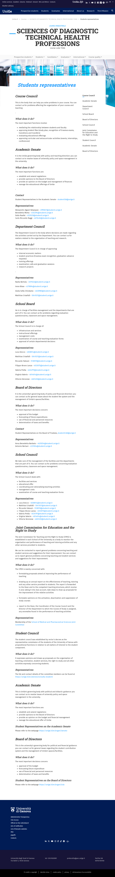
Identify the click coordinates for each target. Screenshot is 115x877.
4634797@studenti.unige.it (38, 370)
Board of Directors (90, 119)
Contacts (52, 2)
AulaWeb (16, 2)
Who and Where (44, 2)
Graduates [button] (65, 57)
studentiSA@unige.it (66, 199)
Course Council (88, 95)
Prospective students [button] (23, 57)
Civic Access (15, 820)
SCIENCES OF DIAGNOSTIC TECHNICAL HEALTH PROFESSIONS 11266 (53, 19)
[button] (29, 11)
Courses (24, 19)
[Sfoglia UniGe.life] (79, 4)
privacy (67, 872)
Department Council (87, 107)
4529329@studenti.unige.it (38, 215)
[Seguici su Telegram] (104, 2)
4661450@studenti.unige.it (42, 379)
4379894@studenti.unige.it (37, 286)
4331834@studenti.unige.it (41, 446)
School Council (88, 125)
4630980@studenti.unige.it (46, 291)
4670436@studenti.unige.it (45, 218)
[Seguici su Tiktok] (101, 2)
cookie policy (57, 872)
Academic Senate (89, 101)
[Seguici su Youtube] (92, 2)
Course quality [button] (94, 57)
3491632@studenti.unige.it (39, 282)
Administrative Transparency (20, 817)
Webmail (29, 2)
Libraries (22, 2)
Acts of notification (17, 826)
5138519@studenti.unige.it (41, 361)
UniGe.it (15, 19)
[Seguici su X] (89, 2)
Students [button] (39, 57)
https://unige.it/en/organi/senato (53, 731)
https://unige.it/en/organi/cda (51, 785)
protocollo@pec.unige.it (76, 858)
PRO (12, 832)
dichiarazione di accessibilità (81, 872)
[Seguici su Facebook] (98, 2)
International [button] (78, 57)
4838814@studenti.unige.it (38, 352)
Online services (7, 2)
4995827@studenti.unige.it (51, 210)
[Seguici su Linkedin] (86, 2)
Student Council (89, 140)
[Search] (112, 10)
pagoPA (13, 835)
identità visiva (44, 872)
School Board (88, 114)
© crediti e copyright (30, 872)
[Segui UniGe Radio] (106, 2)
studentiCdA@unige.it (67, 433)
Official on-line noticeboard (20, 823)
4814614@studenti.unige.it (40, 374)
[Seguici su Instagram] (95, 2)
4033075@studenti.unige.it (45, 365)
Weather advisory (8, 6)
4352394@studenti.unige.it (42, 213)
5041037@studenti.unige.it (42, 295)
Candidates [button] (52, 57)
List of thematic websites (19, 829)
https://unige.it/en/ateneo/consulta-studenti (34, 677)
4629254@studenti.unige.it (49, 443)
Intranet (35, 2)
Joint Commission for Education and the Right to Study (90, 132)
